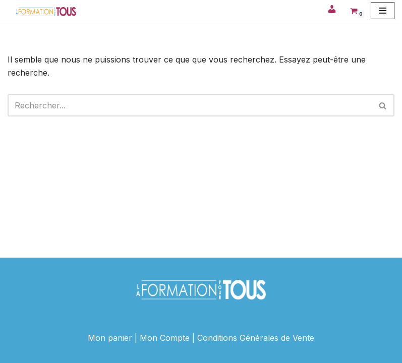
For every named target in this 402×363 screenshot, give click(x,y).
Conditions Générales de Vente (255, 338)
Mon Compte (165, 338)
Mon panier (110, 338)
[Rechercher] (190, 105)
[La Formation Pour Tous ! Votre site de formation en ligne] (46, 11)
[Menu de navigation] (382, 10)
